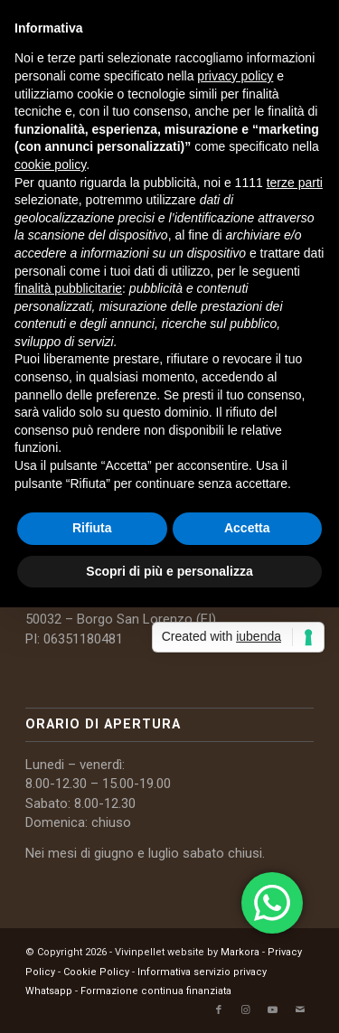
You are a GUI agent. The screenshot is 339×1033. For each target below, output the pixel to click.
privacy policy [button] (235, 76)
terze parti (295, 182)
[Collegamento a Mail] (300, 1010)
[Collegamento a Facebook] (218, 1010)
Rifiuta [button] (92, 528)
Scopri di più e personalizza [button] (169, 571)
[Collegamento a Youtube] (273, 1010)
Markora (240, 952)
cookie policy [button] (50, 164)
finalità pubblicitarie (68, 288)
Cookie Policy (96, 972)
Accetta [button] (247, 528)
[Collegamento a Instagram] (245, 1010)
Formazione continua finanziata (155, 991)
